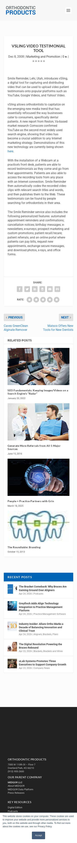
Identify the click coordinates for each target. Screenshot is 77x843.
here (10, 151)
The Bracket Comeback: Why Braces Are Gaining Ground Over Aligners (43, 588)
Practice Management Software (50, 614)
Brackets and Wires (53, 651)
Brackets (47, 634)
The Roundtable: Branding (24, 547)
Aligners (38, 634)
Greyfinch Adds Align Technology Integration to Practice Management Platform (40, 607)
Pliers (55, 634)
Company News (42, 668)
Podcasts (38, 593)
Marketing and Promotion (43, 56)
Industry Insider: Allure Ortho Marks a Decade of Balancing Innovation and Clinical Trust (41, 627)
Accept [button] (38, 835)
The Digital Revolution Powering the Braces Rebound (40, 646)
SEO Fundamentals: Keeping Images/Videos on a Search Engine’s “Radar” (38, 392)
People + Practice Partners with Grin (31, 501)
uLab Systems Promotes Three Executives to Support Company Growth (42, 663)
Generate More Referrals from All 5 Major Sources (34, 447)
